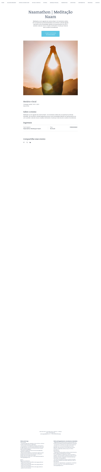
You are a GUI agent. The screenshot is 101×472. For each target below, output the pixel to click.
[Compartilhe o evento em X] (27, 142)
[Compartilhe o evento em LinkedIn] (30, 142)
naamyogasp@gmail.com (45, 433)
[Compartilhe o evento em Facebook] (24, 142)
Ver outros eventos (50, 34)
